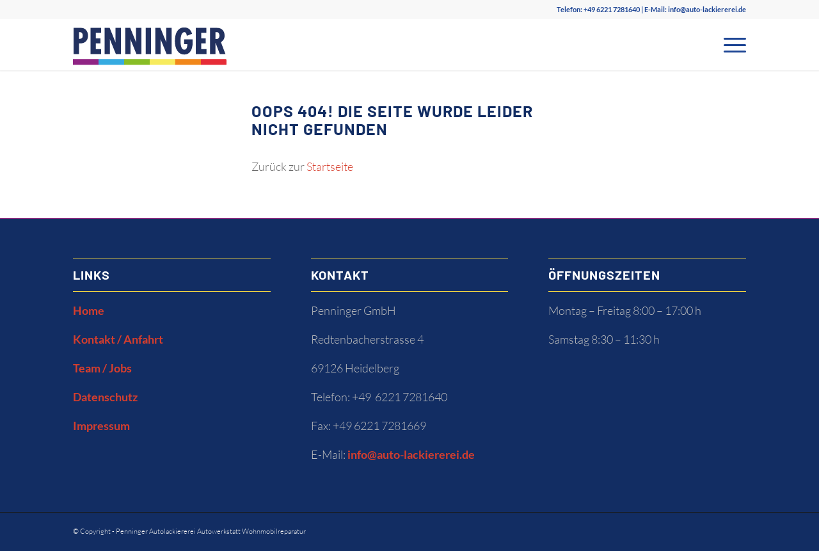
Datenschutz (105, 397)
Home (88, 310)
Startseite (329, 166)
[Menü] (730, 44)
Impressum (101, 426)
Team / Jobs (102, 368)
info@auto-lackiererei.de (707, 9)
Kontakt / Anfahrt (118, 339)
